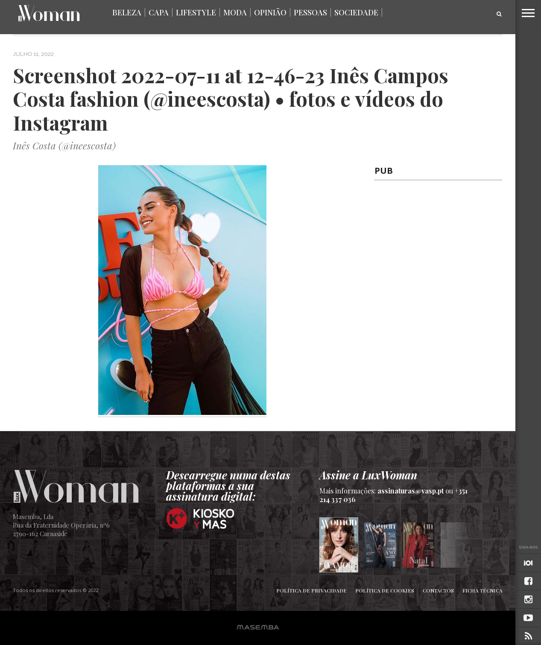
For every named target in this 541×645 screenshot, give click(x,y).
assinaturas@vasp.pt (410, 490)
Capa (159, 12)
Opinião (270, 12)
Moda (235, 12)
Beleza (126, 12)
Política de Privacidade (311, 590)
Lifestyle (196, 12)
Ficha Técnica (482, 590)
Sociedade (356, 12)
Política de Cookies (384, 590)
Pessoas (310, 12)
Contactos (438, 590)
